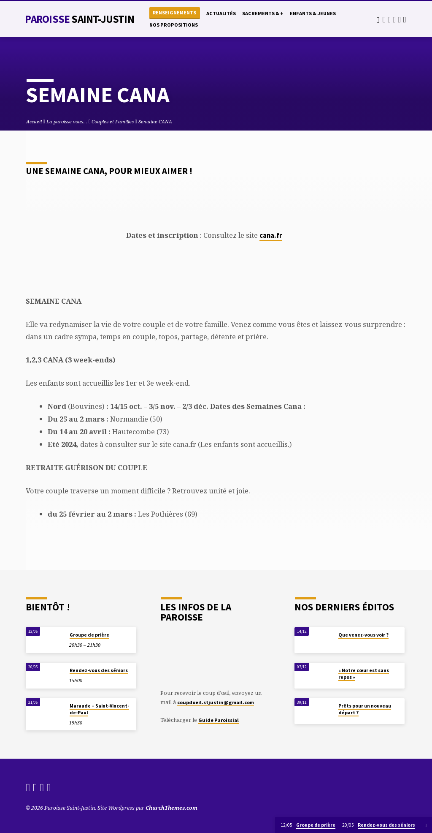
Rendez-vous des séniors (99, 670)
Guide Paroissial (218, 720)
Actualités (221, 13)
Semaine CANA (155, 121)
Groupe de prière (89, 635)
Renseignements (174, 12)
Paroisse (79, 19)
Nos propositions (173, 25)
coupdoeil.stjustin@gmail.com (215, 702)
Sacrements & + (263, 13)
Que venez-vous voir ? (363, 635)
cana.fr (270, 235)
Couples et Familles (113, 121)
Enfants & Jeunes (313, 13)
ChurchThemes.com (171, 807)
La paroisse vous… (66, 121)
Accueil (34, 121)
